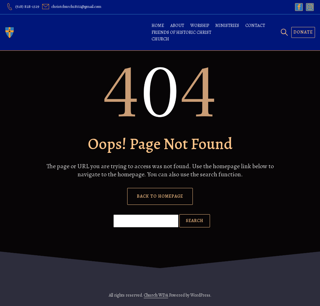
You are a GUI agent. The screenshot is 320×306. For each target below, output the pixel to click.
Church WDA (156, 295)
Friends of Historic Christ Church (181, 35)
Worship (199, 26)
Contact (255, 26)
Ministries (227, 26)
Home (158, 26)
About (177, 26)
